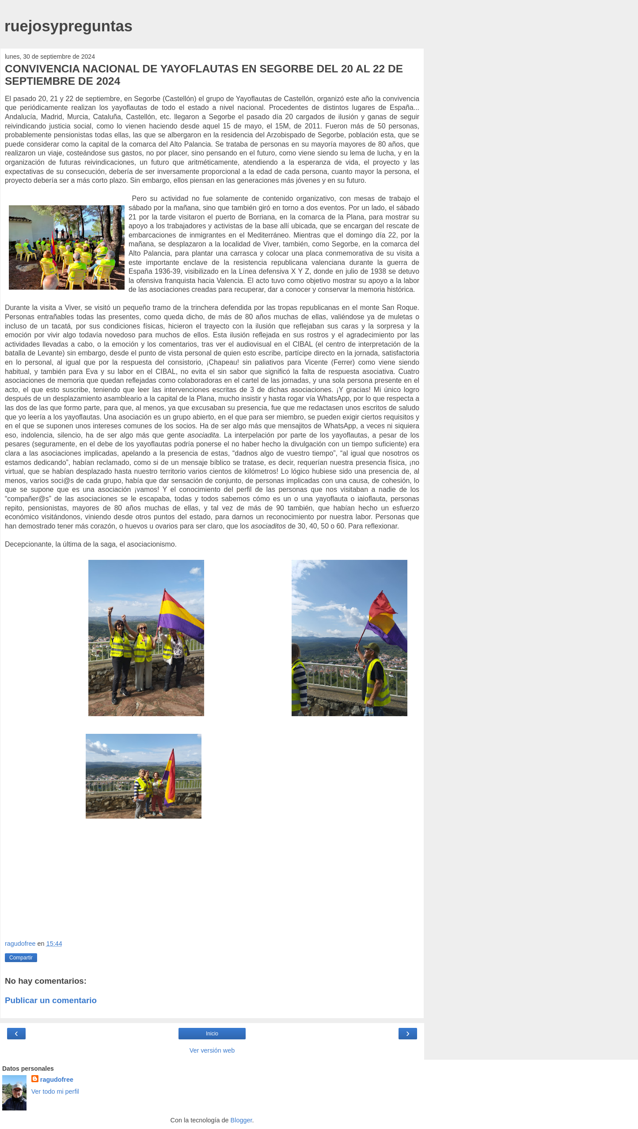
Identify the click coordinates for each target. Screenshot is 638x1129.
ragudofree (56, 1079)
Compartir (21, 958)
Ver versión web (212, 1050)
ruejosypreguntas (68, 26)
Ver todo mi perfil (55, 1091)
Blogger (241, 1120)
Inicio (212, 1034)
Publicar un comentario (51, 1000)
